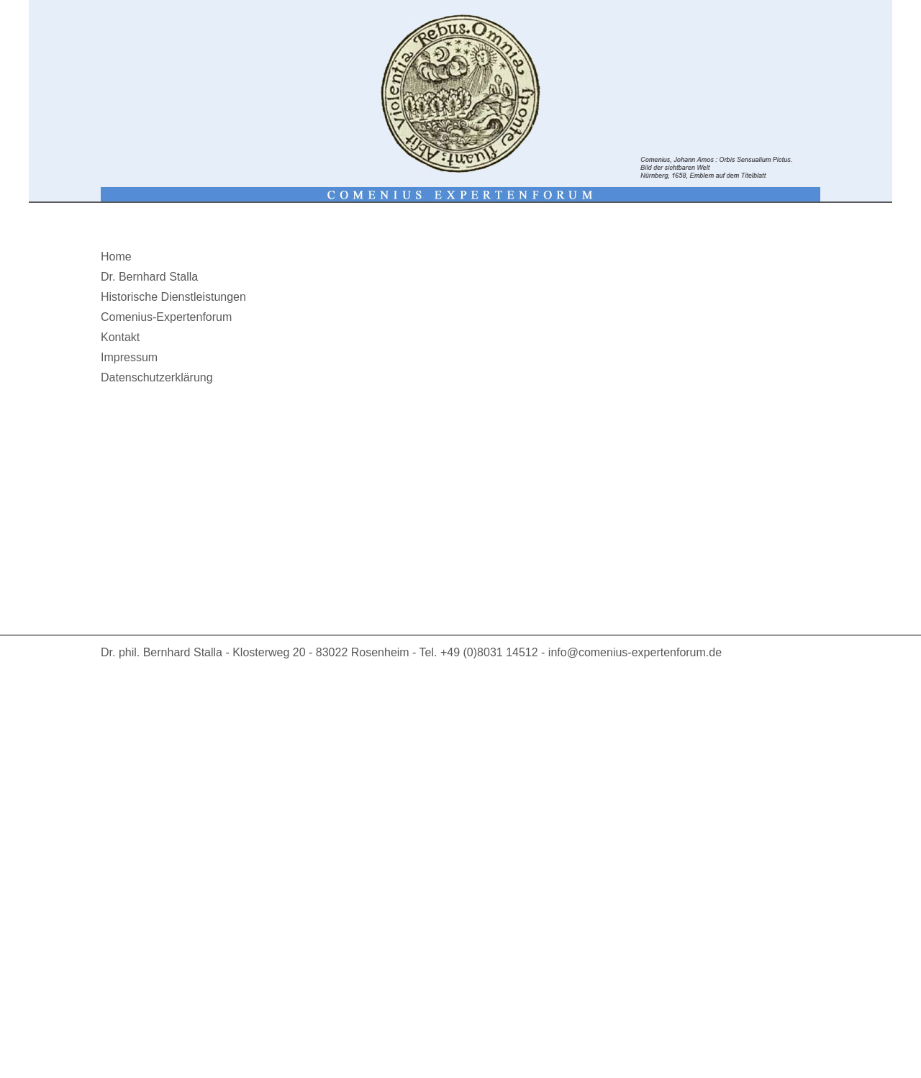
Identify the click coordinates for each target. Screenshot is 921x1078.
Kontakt (120, 337)
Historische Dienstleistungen (173, 297)
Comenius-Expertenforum (166, 317)
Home (116, 256)
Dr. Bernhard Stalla (149, 277)
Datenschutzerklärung (157, 377)
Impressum (129, 357)
